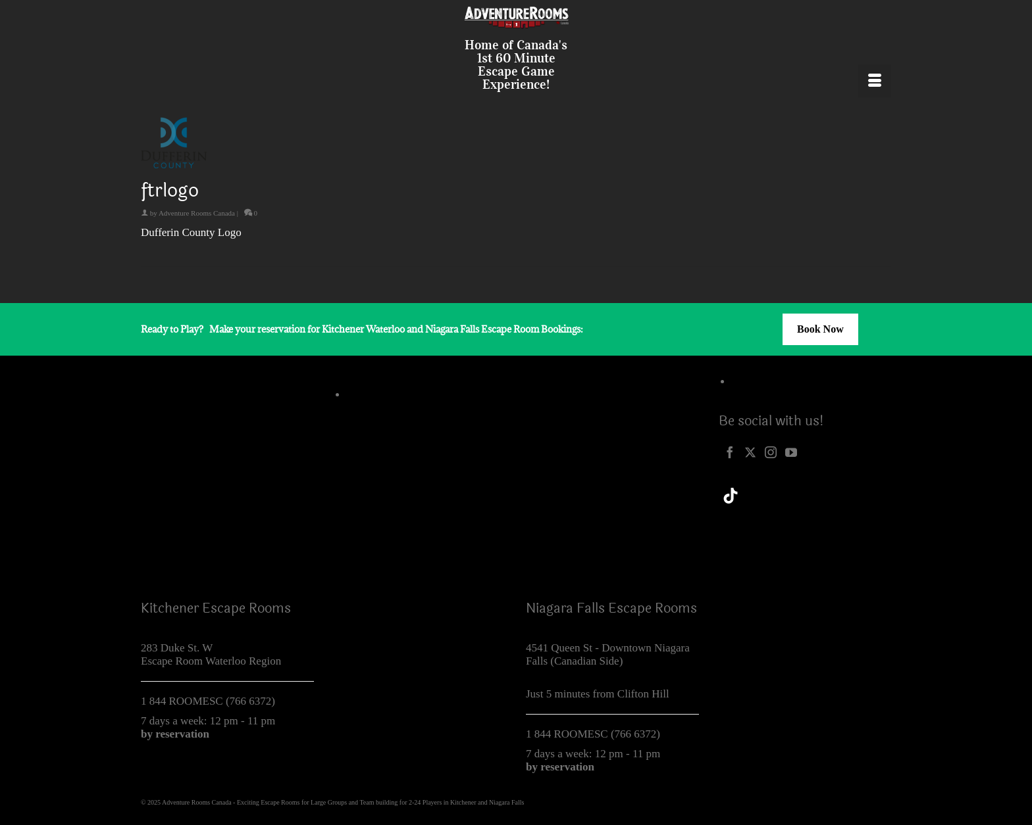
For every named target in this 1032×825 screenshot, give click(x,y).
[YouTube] (791, 451)
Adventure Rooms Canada (197, 213)
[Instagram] (770, 451)
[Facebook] (730, 451)
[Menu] (874, 80)
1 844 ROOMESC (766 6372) (208, 701)
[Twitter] (750, 451)
